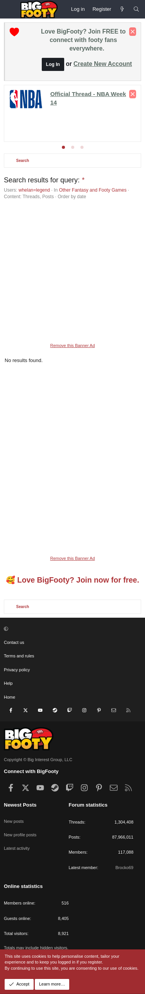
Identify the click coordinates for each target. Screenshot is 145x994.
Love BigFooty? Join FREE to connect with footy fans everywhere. (83, 40)
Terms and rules (19, 656)
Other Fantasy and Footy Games (92, 190)
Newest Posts (20, 805)
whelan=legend (34, 190)
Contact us (14, 642)
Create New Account (102, 64)
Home (9, 697)
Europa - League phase (43, 128)
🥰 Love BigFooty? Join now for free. (72, 580)
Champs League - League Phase (97, 121)
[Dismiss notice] (132, 31)
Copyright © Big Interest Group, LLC (38, 759)
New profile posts (20, 834)
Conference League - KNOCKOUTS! (76, 107)
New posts (14, 821)
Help (8, 683)
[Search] (136, 9)
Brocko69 (124, 867)
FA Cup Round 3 (78, 114)
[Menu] (10, 9)
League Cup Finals (30, 114)
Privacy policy (17, 669)
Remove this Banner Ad (72, 345)
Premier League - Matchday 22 (71, 93)
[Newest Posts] (122, 9)
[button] (71, 629)
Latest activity (17, 848)
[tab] (63, 147)
